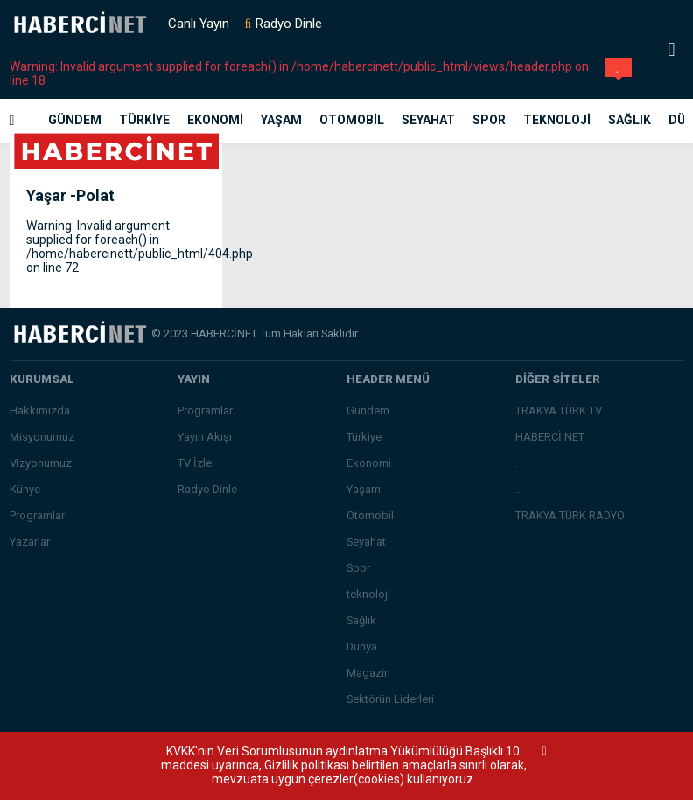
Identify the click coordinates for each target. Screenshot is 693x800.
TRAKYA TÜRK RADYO (570, 515)
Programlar (37, 515)
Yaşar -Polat (70, 195)
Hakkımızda (40, 410)
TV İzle (195, 463)
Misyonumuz (42, 436)
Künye (25, 489)
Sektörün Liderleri (390, 699)
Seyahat (428, 120)
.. (518, 489)
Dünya (361, 646)
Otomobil (351, 120)
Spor (489, 120)
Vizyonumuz (41, 463)
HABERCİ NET (549, 436)
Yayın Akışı (205, 436)
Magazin (368, 672)
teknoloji (557, 120)
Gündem (75, 120)
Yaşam (281, 120)
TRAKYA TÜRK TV (558, 410)
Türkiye (144, 120)
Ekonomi (215, 120)
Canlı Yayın (198, 23)
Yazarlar (30, 541)
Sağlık (629, 120)
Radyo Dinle (289, 23)
